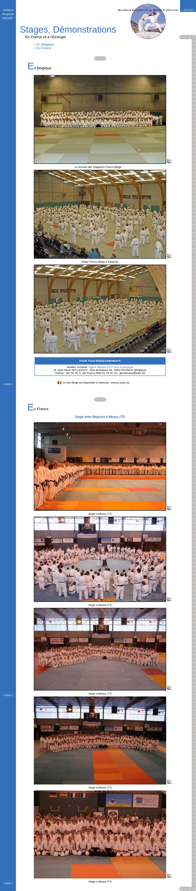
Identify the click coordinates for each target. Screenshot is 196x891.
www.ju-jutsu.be (120, 382)
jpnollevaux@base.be (132, 373)
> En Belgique (44, 44)
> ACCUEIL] (188, 10)
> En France (42, 48)
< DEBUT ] (8, 384)
